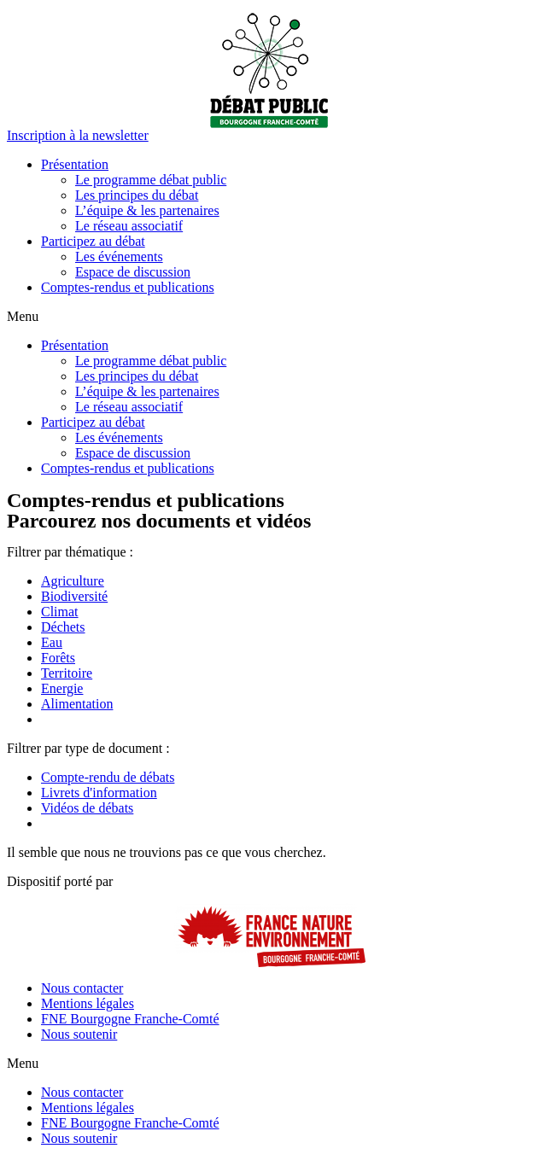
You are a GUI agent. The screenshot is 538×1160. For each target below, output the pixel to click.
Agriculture (72, 581)
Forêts (58, 657)
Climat (60, 611)
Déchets (63, 627)
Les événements (119, 256)
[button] (78, 135)
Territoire (66, 673)
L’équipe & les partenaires (147, 210)
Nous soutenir (79, 1034)
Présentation (74, 164)
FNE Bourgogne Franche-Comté (130, 1018)
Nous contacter (82, 988)
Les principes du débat (136, 195)
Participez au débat (93, 241)
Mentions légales (87, 1003)
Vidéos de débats (87, 808)
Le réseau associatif (129, 226)
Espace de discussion (132, 272)
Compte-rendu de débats (107, 777)
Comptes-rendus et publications (127, 287)
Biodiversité (74, 596)
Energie (62, 688)
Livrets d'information (99, 792)
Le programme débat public (150, 179)
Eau (51, 642)
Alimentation (77, 704)
